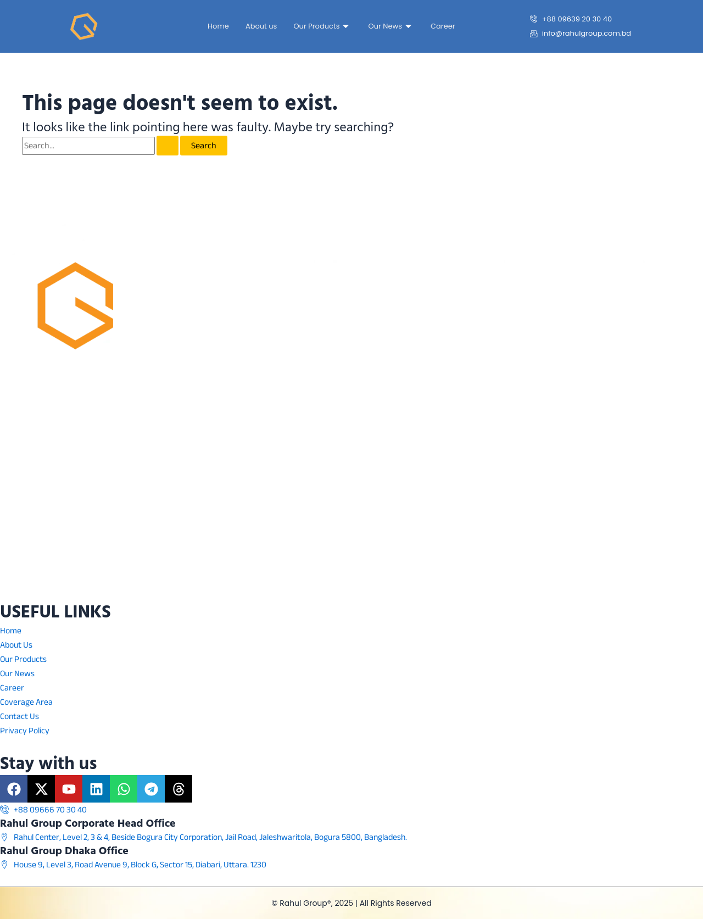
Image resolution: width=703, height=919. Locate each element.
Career (443, 26)
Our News (391, 26)
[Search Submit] (167, 145)
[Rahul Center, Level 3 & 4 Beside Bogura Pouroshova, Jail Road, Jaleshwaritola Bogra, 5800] (351, 487)
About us (261, 26)
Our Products (322, 26)
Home (218, 26)
